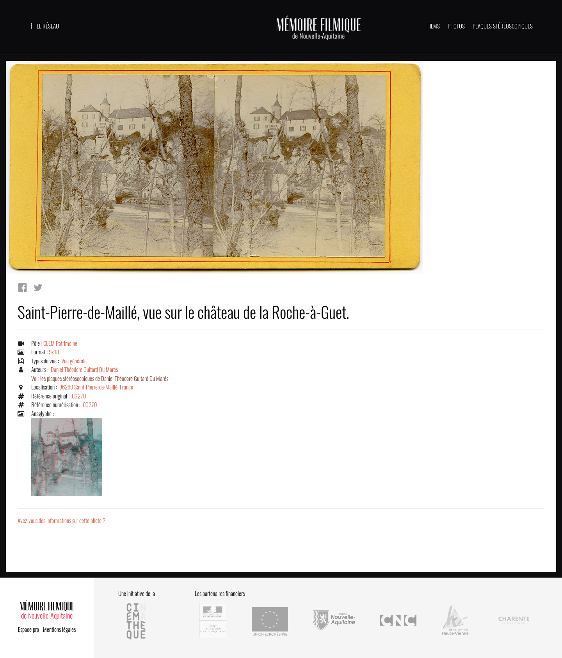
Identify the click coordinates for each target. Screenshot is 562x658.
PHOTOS (456, 26)
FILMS (433, 26)
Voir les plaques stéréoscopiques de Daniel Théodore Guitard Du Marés (99, 378)
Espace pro (28, 629)
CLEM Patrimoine (60, 343)
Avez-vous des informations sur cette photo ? (61, 521)
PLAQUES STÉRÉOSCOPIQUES (503, 26)
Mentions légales (59, 629)
